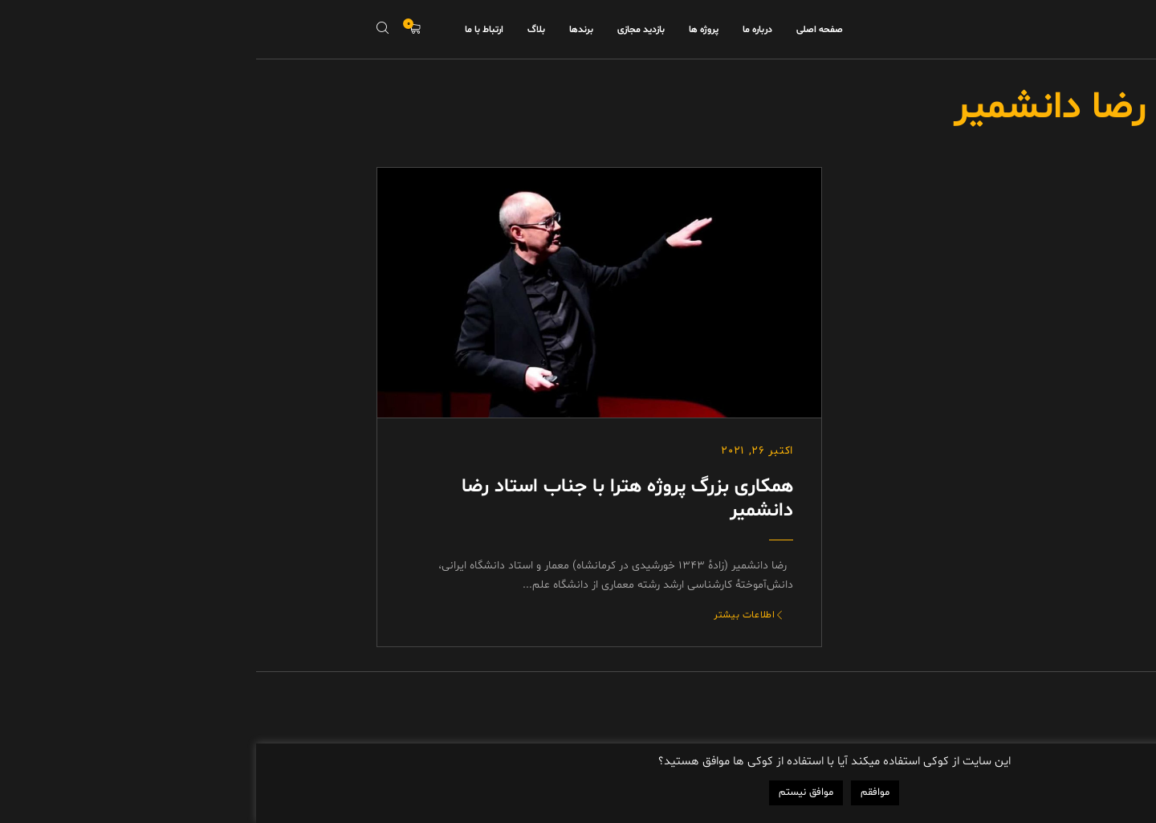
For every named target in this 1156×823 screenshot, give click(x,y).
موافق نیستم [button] (550, 792)
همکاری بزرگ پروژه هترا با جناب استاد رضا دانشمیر (371, 499)
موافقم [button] (618, 792)
